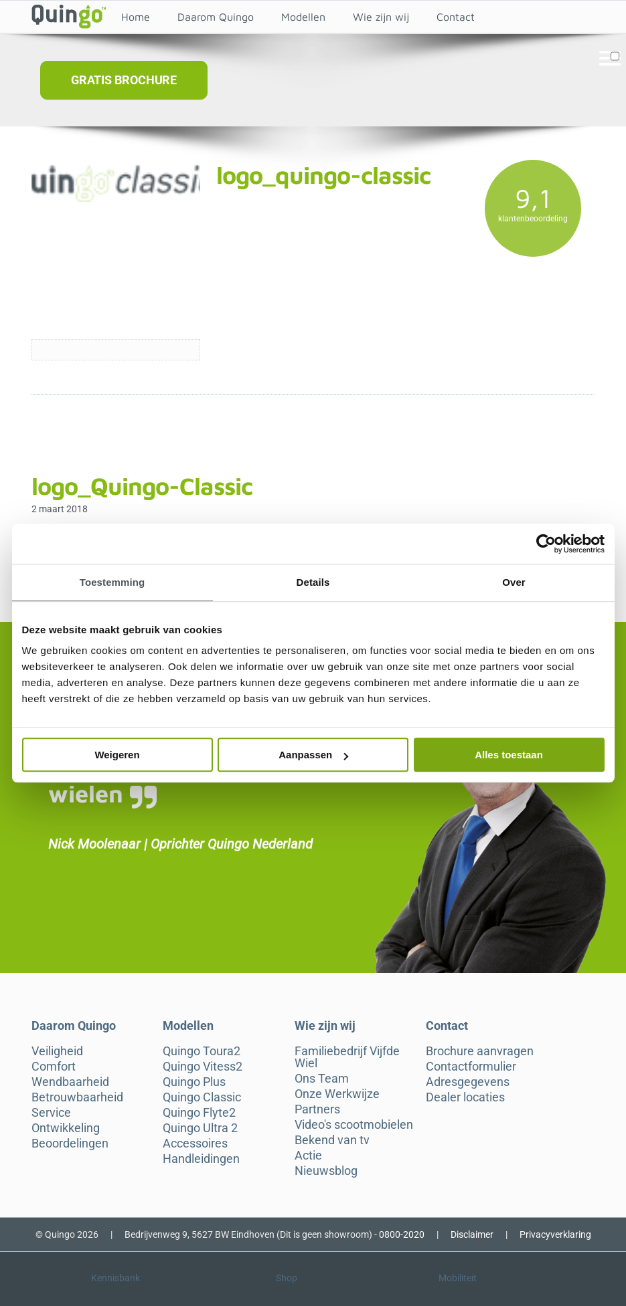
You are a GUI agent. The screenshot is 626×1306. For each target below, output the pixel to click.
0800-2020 (401, 1234)
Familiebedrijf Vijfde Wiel (347, 1057)
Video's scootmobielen (354, 1125)
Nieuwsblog (326, 1171)
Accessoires (195, 1143)
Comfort (53, 1067)
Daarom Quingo (215, 17)
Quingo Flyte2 (199, 1113)
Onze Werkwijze (337, 1094)
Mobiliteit (458, 1278)
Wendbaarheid (70, 1082)
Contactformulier (471, 1067)
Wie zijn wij (381, 17)
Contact (456, 17)
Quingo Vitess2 (202, 1067)
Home (135, 17)
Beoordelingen (69, 1143)
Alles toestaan (509, 754)
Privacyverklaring (555, 1234)
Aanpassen (313, 754)
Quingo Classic (202, 1097)
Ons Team (322, 1079)
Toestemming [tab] (112, 582)
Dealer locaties (465, 1097)
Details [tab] (313, 582)
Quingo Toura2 (201, 1051)
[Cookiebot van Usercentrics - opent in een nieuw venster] (546, 544)
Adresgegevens (468, 1082)
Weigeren (116, 754)
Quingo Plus (194, 1082)
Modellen (303, 17)
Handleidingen (201, 1159)
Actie (308, 1156)
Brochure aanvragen (480, 1051)
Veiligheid (57, 1051)
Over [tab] (514, 582)
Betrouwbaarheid (77, 1097)
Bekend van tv (332, 1140)
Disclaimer (472, 1234)
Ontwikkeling (65, 1128)
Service (51, 1113)
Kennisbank (115, 1278)
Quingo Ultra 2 (200, 1128)
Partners (317, 1109)
